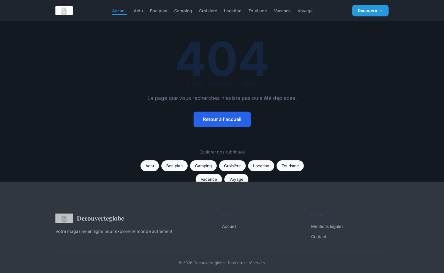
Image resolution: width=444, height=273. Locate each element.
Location (232, 10)
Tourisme (257, 10)
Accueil (119, 10)
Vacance (282, 10)
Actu (138, 10)
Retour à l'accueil (222, 119)
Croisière (208, 10)
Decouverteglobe (89, 218)
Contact (318, 236)
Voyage (305, 10)
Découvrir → (370, 10)
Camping (183, 10)
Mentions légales (327, 226)
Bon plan (158, 10)
